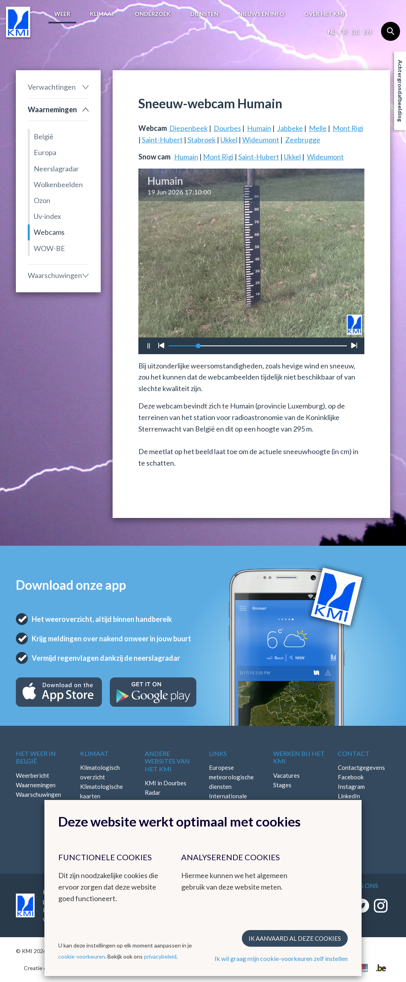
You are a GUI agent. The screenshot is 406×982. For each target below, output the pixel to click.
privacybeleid (160, 956)
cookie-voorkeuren (81, 956)
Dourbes (227, 128)
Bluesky (348, 805)
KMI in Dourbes (165, 782)
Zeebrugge (302, 139)
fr (343, 31)
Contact (354, 753)
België (44, 136)
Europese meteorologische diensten (231, 777)
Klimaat (102, 13)
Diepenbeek (188, 128)
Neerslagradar (56, 168)
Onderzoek (152, 13)
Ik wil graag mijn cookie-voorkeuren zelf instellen (281, 958)
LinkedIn (349, 796)
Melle (318, 128)
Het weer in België (36, 757)
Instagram (351, 786)
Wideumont (260, 139)
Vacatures (286, 775)
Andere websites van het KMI (167, 761)
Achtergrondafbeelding (400, 91)
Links (218, 753)
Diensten (204, 13)
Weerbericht (32, 775)
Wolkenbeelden (58, 184)
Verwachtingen (52, 86)
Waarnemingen (52, 109)
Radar (153, 792)
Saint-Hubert (162, 139)
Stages (282, 784)
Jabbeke (290, 128)
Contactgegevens (361, 767)
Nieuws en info (261, 13)
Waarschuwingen (55, 275)
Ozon (42, 200)
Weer (62, 13)
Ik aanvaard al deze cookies (295, 938)
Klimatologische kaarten (101, 791)
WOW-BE (49, 248)
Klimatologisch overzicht (100, 772)
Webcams (49, 232)
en (367, 31)
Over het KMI (324, 13)
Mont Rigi (348, 128)
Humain (259, 128)
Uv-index (47, 216)
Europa (45, 152)
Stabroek (202, 139)
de (355, 31)
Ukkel (228, 139)
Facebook (351, 777)
